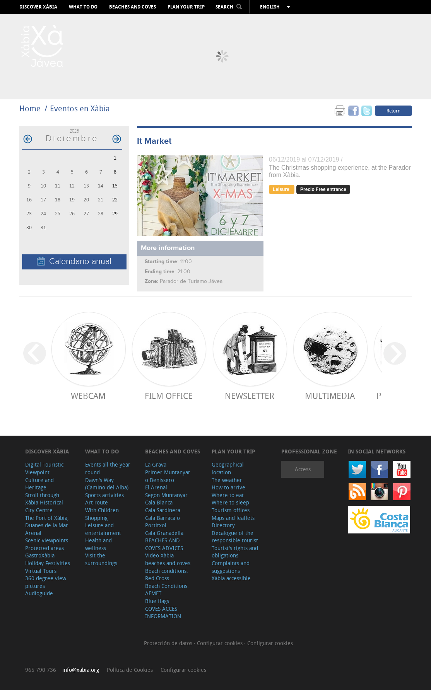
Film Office (169, 395)
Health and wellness (98, 544)
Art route (96, 502)
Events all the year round (107, 468)
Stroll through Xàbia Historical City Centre (44, 502)
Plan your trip (186, 7)
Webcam (88, 395)
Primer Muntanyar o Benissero (167, 476)
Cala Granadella (164, 533)
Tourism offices (231, 510)
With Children (102, 510)
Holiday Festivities (47, 563)
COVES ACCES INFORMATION (163, 612)
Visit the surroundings (101, 559)
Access (303, 469)
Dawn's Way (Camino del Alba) (106, 483)
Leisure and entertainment (103, 529)
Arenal (33, 533)
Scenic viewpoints (46, 540)
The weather (227, 480)
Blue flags (157, 601)
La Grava (155, 464)
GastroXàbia (40, 555)
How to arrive (228, 487)
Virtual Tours (40, 570)
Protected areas (44, 548)
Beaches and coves (132, 7)
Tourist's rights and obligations (235, 551)
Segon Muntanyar (166, 495)
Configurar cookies (220, 643)
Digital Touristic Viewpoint (44, 468)
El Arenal (156, 487)
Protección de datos (169, 643)
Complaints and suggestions (231, 566)
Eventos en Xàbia (80, 108)
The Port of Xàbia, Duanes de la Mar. (47, 521)
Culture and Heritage (39, 483)
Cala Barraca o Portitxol (162, 521)
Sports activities (104, 495)
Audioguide (39, 593)
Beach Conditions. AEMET (167, 589)
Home (30, 108)
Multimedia (330, 395)
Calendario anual (74, 261)
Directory (223, 525)
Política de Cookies (130, 669)
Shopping (96, 517)
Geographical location (228, 468)
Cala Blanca (159, 502)
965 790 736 (40, 669)
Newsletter (249, 395)
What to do (83, 7)
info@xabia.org (80, 669)
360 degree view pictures (45, 581)
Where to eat (228, 495)
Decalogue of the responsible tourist (235, 536)
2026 (74, 131)
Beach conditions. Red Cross (166, 574)
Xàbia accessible (231, 578)
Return (393, 110)
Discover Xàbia (38, 7)
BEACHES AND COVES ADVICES (164, 544)
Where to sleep (230, 502)
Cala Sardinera (162, 510)
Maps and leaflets (233, 517)
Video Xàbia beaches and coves (167, 559)
